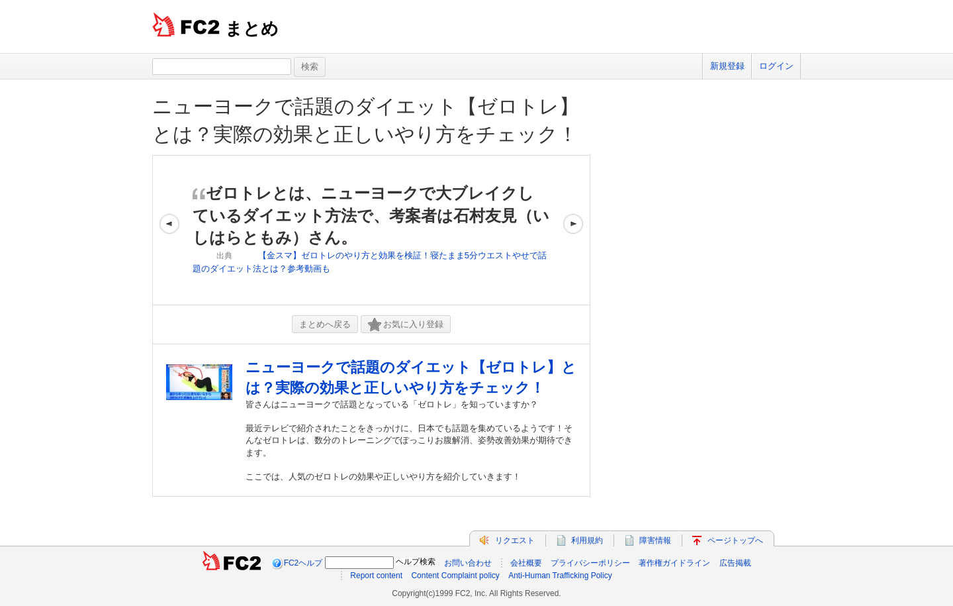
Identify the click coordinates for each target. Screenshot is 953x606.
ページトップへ (735, 540)
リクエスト (515, 540)
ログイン (776, 66)
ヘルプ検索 (415, 562)
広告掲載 (735, 563)
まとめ (252, 28)
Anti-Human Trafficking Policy (560, 575)
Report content (376, 575)
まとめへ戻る (325, 324)
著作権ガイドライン (674, 563)
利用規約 (587, 540)
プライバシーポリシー (590, 563)
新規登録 (727, 66)
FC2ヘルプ (303, 563)
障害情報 (655, 540)
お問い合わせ (468, 563)
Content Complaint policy (455, 575)
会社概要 (526, 563)
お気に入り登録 (405, 325)
